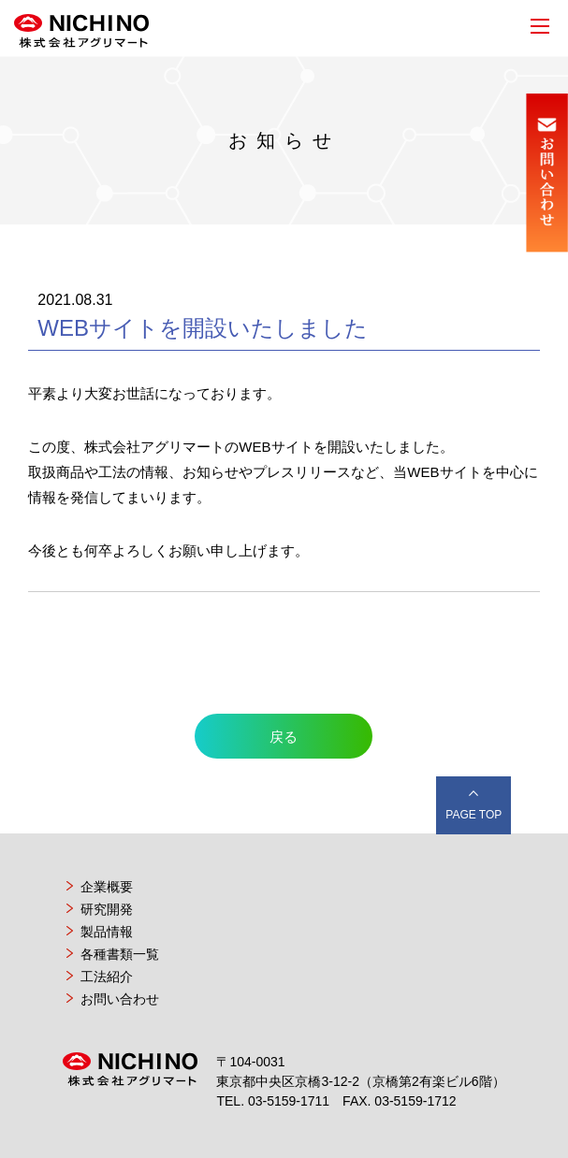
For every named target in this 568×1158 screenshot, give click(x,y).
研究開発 (106, 909)
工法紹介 (106, 976)
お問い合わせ (119, 999)
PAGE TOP (473, 814)
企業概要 (106, 886)
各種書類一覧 (119, 954)
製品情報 (106, 931)
